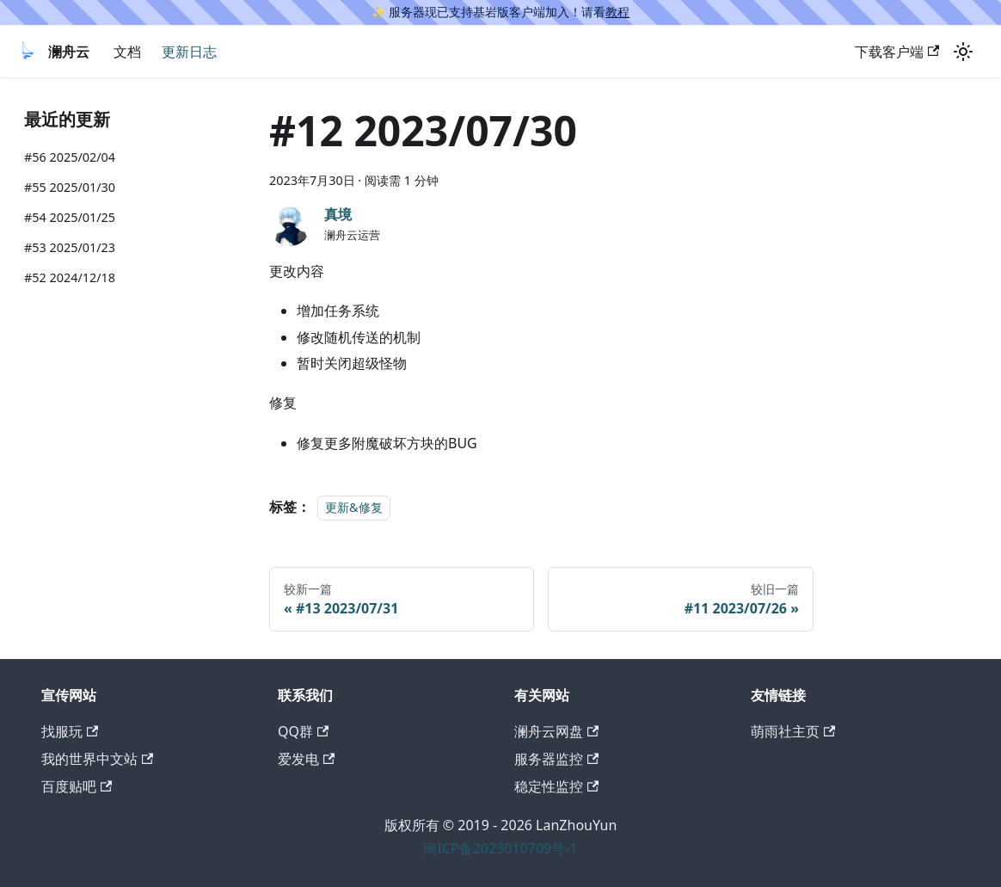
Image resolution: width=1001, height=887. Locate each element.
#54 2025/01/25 (69, 217)
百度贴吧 (76, 786)
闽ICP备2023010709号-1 (500, 848)
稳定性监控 (556, 786)
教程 (617, 11)
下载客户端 (897, 51)
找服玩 (69, 731)
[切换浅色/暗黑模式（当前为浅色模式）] (963, 51)
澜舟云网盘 (556, 731)
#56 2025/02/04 (69, 157)
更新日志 (189, 51)
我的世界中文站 (97, 758)
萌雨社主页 (793, 731)
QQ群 (303, 731)
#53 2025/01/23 (69, 247)
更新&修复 (354, 507)
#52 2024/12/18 (69, 277)
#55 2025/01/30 (69, 187)
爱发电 (306, 758)
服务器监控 (556, 758)
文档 (127, 51)
